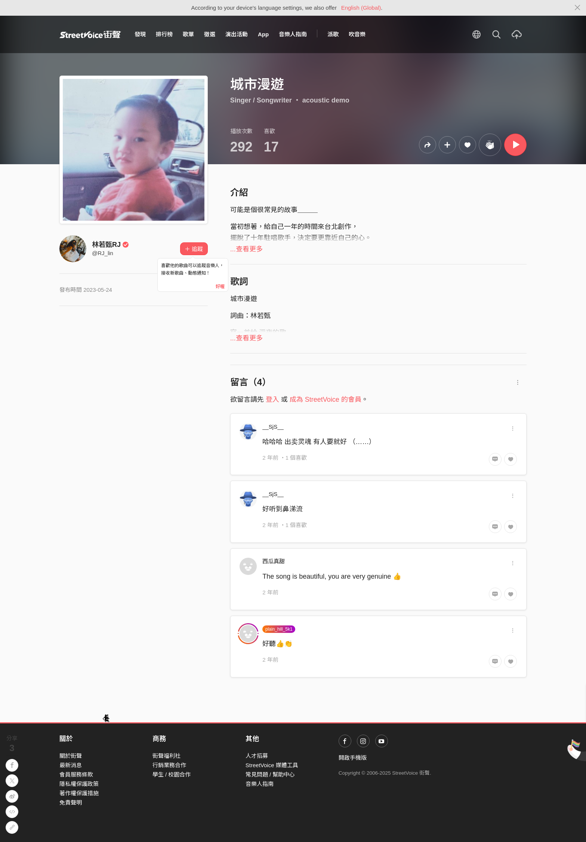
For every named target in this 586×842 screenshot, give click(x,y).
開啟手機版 (353, 757)
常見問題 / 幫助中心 (270, 774)
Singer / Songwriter (261, 100)
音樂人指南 (293, 34)
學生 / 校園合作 (171, 774)
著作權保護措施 (79, 793)
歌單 (188, 34)
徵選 (209, 34)
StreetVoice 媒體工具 (272, 765)
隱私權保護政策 (79, 784)
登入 (272, 399)
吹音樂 (357, 34)
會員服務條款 (76, 774)
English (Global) (361, 7)
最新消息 (70, 765)
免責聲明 (70, 802)
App (263, 34)
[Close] (577, 7)
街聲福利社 (166, 756)
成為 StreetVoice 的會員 (325, 399)
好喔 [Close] (220, 286)
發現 (140, 34)
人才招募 (257, 756)
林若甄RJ (110, 244)
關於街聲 (70, 756)
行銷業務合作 (169, 765)
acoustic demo (325, 100)
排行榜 (164, 34)
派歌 (333, 34)
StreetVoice (90, 34)
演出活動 (236, 34)
